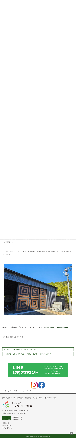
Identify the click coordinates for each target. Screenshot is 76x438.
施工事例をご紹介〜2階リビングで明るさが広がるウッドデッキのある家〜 (29, 354)
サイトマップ (27, 391)
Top (71, 433)
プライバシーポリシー (12, 391)
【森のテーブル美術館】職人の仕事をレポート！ (21, 349)
